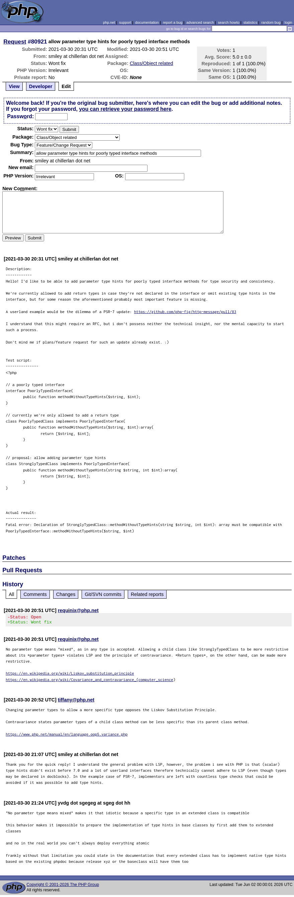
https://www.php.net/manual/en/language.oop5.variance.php (66, 736)
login (288, 22)
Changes (66, 594)
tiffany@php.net (76, 701)
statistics (250, 22)
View (14, 86)
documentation (147, 22)
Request (14, 41)
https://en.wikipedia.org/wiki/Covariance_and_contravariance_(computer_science (89, 681)
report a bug (172, 22)
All (11, 594)
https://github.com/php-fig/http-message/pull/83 (185, 311)
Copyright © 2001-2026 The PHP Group (62, 886)
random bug (271, 22)
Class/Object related (151, 63)
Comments (35, 594)
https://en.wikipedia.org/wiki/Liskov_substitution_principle (70, 675)
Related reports (147, 594)
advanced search (200, 22)
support (125, 22)
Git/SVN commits (103, 594)
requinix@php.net (78, 610)
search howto (228, 22)
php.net (109, 22)
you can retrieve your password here (125, 109)
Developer (41, 86)
